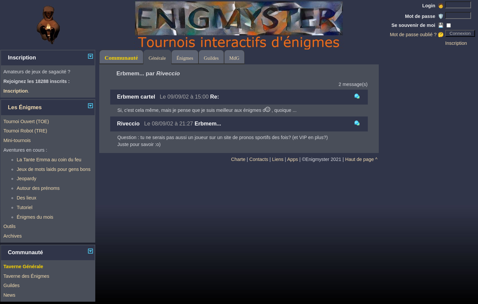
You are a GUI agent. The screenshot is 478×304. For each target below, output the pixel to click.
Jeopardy (26, 178)
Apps (292, 159)
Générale (157, 58)
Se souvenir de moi (417, 25)
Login (433, 5)
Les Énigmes (25, 107)
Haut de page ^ (361, 159)
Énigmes (185, 58)
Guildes (11, 285)
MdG (234, 58)
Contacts (258, 159)
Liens (277, 159)
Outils (9, 226)
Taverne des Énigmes (26, 276)
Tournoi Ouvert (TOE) (26, 121)
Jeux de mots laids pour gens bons (53, 169)
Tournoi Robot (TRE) (25, 130)
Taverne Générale (23, 266)
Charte (238, 159)
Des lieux (26, 197)
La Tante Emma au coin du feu (49, 159)
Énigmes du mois (35, 217)
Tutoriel (24, 207)
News (9, 295)
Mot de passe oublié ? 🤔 (417, 34)
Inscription (456, 43)
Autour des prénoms (38, 188)
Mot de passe (424, 16)
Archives (12, 236)
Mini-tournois (17, 140)
